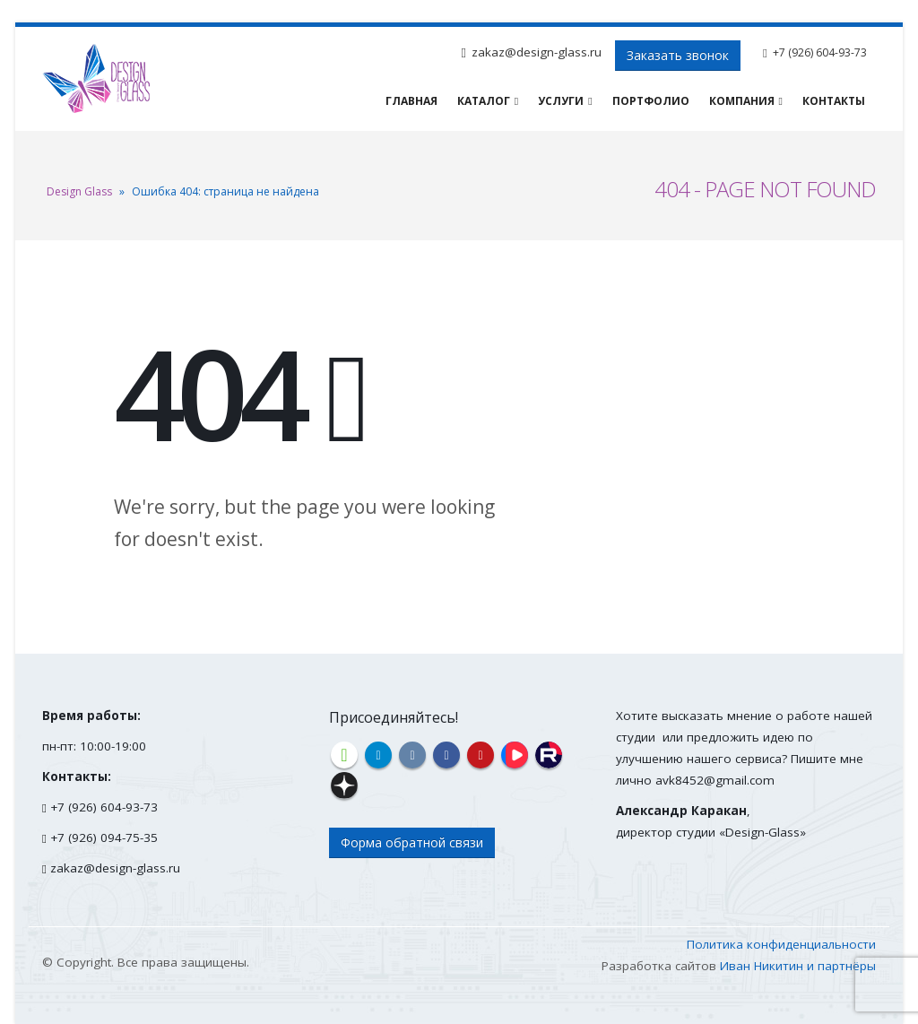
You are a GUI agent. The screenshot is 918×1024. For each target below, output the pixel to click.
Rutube (548, 755)
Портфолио (650, 100)
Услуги (561, 100)
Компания (742, 100)
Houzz (344, 755)
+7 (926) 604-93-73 (820, 52)
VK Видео (514, 755)
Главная (411, 100)
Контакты (833, 100)
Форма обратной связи (412, 842)
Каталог (483, 100)
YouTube (480, 755)
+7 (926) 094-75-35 (104, 837)
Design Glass (79, 191)
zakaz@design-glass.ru (537, 52)
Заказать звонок (678, 55)
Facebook (446, 755)
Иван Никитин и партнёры (798, 966)
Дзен (344, 785)
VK (412, 755)
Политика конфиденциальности (781, 944)
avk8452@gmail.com (715, 780)
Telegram (378, 755)
